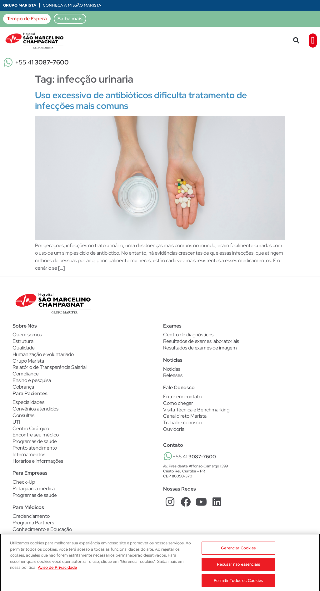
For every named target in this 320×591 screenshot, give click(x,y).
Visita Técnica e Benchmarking (196, 410)
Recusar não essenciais (238, 570)
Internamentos (28, 454)
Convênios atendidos (35, 409)
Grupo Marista (19, 5)
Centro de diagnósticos (188, 335)
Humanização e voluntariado (43, 354)
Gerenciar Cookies (238, 554)
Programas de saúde (34, 441)
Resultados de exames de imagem (200, 348)
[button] (296, 40)
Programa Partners (33, 523)
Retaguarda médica (33, 489)
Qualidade (23, 348)
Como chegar (178, 403)
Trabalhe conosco (182, 423)
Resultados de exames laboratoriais (201, 341)
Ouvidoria (173, 429)
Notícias (171, 369)
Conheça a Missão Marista (72, 5)
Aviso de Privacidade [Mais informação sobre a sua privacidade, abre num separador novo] (57, 573)
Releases (172, 375)
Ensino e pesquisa (31, 380)
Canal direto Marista (185, 416)
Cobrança (23, 387)
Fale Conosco (179, 387)
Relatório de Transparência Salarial (49, 367)
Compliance (25, 374)
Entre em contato (182, 397)
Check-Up (23, 482)
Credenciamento (31, 516)
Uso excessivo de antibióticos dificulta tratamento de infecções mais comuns (141, 100)
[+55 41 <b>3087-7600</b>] (167, 456)
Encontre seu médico (35, 435)
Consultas (23, 415)
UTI (16, 422)
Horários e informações (37, 461)
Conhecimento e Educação (42, 529)
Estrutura (22, 341)
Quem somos (27, 335)
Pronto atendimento (34, 448)
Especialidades (28, 402)
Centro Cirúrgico (30, 428)
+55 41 (42, 62)
